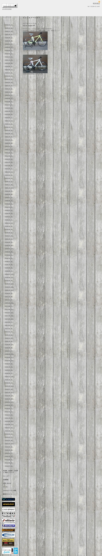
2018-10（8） (9, 264)
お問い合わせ (7, 483)
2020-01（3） (9, 216)
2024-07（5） (9, 72)
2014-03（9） (9, 440)
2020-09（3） (9, 191)
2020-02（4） (9, 213)
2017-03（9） (9, 325)
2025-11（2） (9, 31)
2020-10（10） (9, 187)
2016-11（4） (9, 338)
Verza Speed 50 (29, 25)
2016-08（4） (9, 347)
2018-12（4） (9, 258)
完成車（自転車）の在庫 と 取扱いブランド (10, 471)
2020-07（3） (9, 197)
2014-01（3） (9, 446)
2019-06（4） (9, 239)
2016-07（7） (9, 351)
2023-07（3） (9, 104)
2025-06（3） (9, 40)
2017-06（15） (9, 315)
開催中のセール (7, 494)
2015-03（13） (9, 402)
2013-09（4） (9, 459)
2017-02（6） (9, 328)
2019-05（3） (9, 242)
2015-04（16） (9, 398)
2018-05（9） (9, 280)
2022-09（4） (9, 130)
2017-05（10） (9, 319)
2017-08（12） (9, 309)
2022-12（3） (9, 120)
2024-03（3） (9, 82)
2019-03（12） (9, 248)
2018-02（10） (9, 290)
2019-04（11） (9, 245)
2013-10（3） (9, 456)
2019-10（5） (9, 226)
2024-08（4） (9, 69)
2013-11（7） (9, 453)
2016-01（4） (9, 370)
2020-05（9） (9, 203)
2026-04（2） (9, 24)
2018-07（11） (9, 274)
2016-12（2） (9, 335)
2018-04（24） (9, 283)
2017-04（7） (9, 322)
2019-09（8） (9, 229)
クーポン (5, 487)
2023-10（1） (9, 95)
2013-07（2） (9, 466)
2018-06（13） (9, 277)
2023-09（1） (9, 98)
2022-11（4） (9, 124)
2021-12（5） (9, 146)
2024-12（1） (9, 56)
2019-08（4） (9, 232)
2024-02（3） (9, 85)
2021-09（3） (9, 156)
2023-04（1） (9, 114)
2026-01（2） (9, 28)
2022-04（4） (9, 140)
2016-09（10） (9, 344)
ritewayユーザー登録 (9, 490)
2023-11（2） (9, 92)
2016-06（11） (9, 354)
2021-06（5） (9, 165)
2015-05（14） (9, 395)
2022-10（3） (9, 127)
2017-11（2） (9, 299)
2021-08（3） (9, 159)
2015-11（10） (9, 376)
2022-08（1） (9, 133)
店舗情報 (5, 479)
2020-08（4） (9, 194)
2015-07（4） (9, 389)
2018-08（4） (9, 271)
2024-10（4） (9, 63)
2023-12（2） (9, 88)
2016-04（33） (9, 360)
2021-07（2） (9, 162)
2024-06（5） (9, 76)
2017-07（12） (9, 312)
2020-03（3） (9, 210)
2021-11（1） (9, 149)
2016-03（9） (9, 363)
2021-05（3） (9, 168)
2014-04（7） (9, 437)
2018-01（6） (9, 293)
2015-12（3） (9, 373)
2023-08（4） (9, 101)
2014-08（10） (9, 424)
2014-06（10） (9, 430)
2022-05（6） (9, 136)
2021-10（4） (9, 152)
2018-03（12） (9, 287)
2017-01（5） (9, 331)
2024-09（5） (9, 66)
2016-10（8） (9, 341)
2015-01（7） (9, 408)
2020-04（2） (9, 207)
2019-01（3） (9, 255)
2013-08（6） (9, 462)
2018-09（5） (9, 267)
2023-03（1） (9, 117)
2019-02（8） (9, 251)
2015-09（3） (9, 382)
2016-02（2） (9, 367)
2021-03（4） (9, 175)
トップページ (7, 17)
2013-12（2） (9, 450)
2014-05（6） (9, 434)
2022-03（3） (9, 143)
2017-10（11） (9, 303)
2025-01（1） (9, 53)
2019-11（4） (9, 223)
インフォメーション (9, 20)
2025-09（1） (9, 34)
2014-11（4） (9, 414)
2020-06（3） (9, 200)
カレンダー (6, 476)
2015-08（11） (9, 386)
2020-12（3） (9, 181)
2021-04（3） (9, 172)
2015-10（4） (9, 379)
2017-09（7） (9, 306)
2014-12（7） (9, 411)
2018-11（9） (9, 261)
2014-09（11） (9, 421)
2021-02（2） (9, 178)
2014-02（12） (9, 443)
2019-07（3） (9, 235)
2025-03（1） (9, 50)
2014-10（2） (9, 418)
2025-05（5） (9, 44)
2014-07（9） (9, 427)
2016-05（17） (9, 357)
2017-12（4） (9, 296)
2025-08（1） (9, 37)
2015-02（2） (9, 405)
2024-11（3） (9, 60)
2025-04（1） (9, 47)
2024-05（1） (9, 79)
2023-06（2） (9, 108)
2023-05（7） (9, 111)
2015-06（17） (9, 392)
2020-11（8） (9, 184)
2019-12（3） (9, 219)
